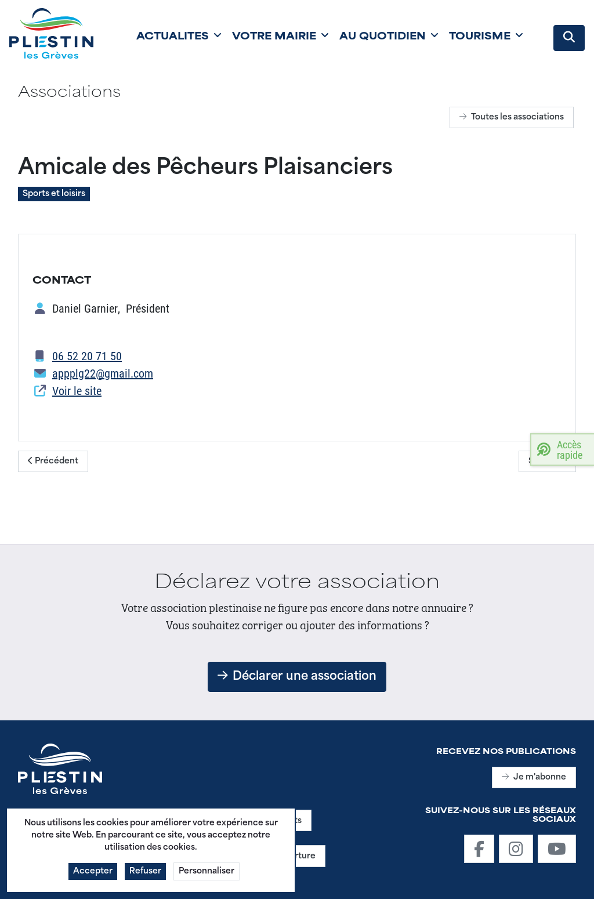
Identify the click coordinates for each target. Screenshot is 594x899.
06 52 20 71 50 (87, 355)
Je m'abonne (534, 777)
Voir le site (77, 390)
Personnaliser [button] (206, 876)
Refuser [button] (145, 876)
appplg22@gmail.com (102, 372)
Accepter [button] (93, 876)
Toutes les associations (511, 117)
